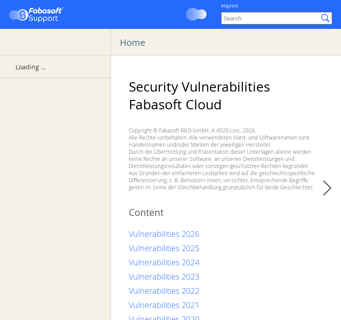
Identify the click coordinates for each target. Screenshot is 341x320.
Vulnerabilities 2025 (164, 248)
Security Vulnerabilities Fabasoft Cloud (199, 95)
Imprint (229, 5)
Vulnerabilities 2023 (164, 276)
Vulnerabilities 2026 (164, 233)
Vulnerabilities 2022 (164, 290)
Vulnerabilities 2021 (164, 305)
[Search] (276, 18)
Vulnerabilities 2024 (164, 262)
